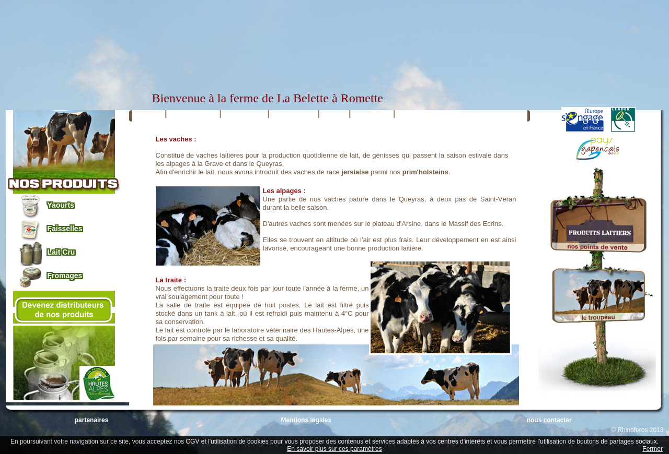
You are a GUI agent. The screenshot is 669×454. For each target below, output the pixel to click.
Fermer (652, 448)
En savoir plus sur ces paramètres (334, 448)
